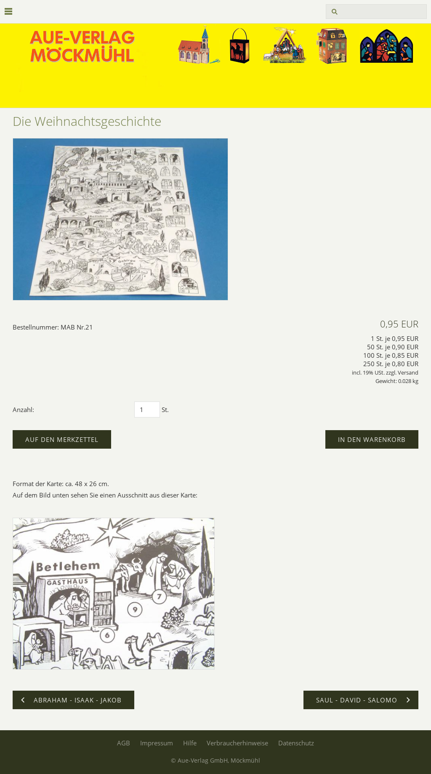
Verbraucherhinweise (237, 743)
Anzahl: (23, 409)
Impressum (156, 743)
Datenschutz (296, 743)
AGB (123, 743)
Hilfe (190, 743)
